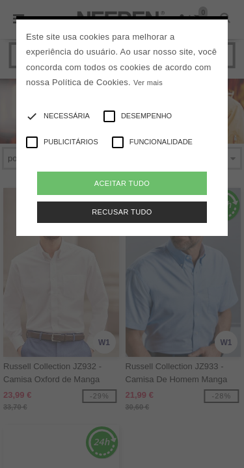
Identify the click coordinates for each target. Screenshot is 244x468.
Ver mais (148, 82)
